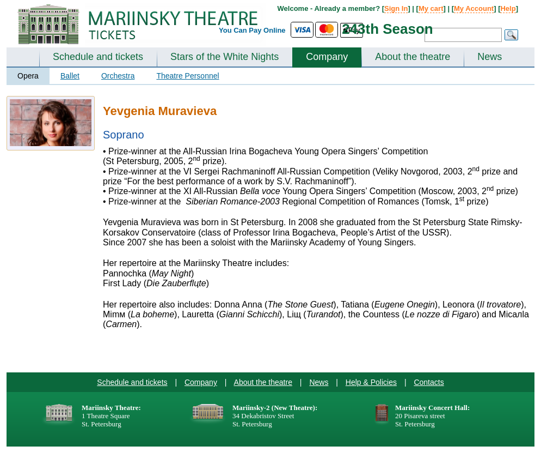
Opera (28, 75)
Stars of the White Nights (224, 56)
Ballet (69, 75)
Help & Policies (371, 382)
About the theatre (412, 56)
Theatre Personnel (187, 75)
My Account (474, 8)
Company (327, 56)
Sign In (396, 8)
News (489, 56)
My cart (431, 8)
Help (507, 8)
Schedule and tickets (98, 56)
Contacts (429, 382)
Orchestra (117, 75)
